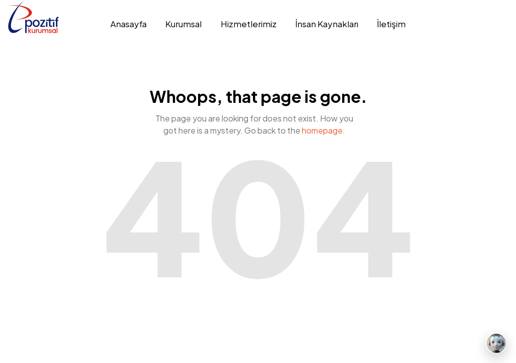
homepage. (323, 130)
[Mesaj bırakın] (496, 343)
